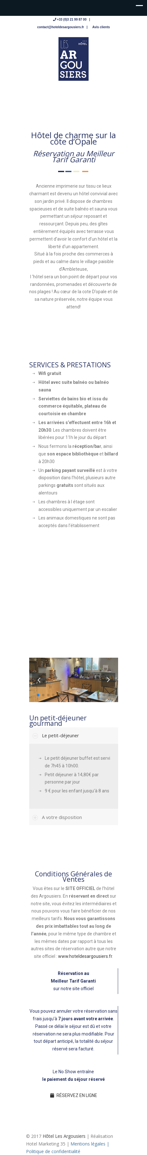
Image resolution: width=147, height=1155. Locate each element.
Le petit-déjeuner (60, 735)
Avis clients (101, 27)
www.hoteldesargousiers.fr (85, 956)
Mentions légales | (89, 1144)
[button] (108, 680)
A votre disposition (62, 817)
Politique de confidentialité (53, 1151)
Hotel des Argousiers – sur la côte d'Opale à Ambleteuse (73, 59)
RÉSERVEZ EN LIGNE (73, 1095)
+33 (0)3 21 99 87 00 (71, 19)
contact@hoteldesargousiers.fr (60, 27)
